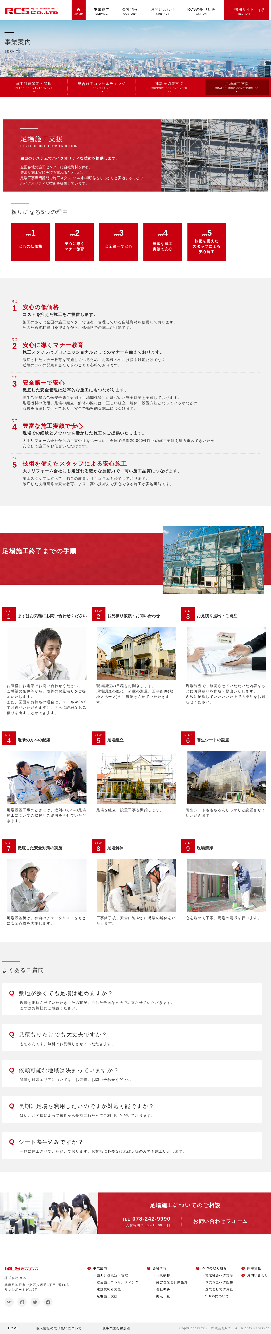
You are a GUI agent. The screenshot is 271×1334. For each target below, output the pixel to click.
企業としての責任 (219, 1289)
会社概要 (163, 1289)
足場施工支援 (237, 86)
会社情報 (130, 11)
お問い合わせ (163, 11)
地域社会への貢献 (219, 1275)
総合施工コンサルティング (101, 86)
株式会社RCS (222, 1328)
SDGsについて (217, 1296)
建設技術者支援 (169, 86)
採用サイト (244, 11)
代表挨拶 (163, 1275)
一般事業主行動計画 (115, 1328)
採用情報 (254, 1268)
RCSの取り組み (201, 11)
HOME (78, 14)
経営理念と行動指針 (172, 1282)
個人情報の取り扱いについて (59, 1328)
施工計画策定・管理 (34, 86)
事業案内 (102, 11)
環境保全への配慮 (219, 1282)
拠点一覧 (163, 1296)
